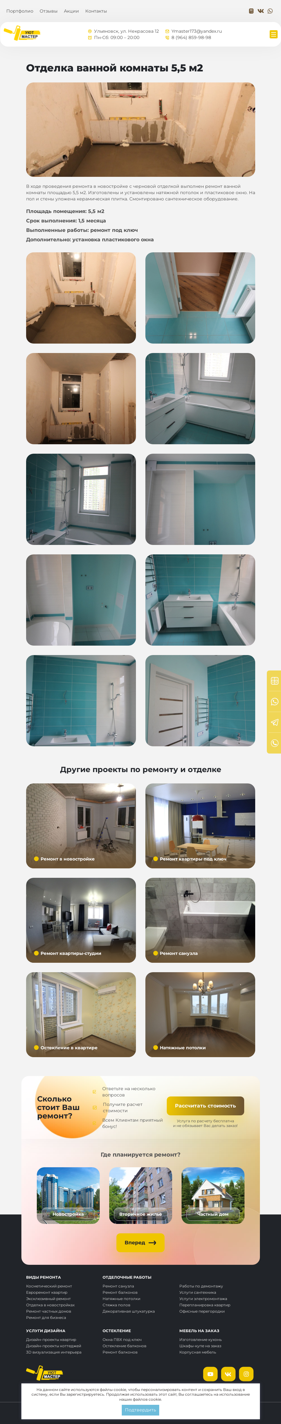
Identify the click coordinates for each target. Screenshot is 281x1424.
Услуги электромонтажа (203, 1298)
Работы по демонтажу (201, 1286)
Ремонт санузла (118, 1286)
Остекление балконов (124, 1345)
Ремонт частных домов (48, 1311)
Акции (71, 11)
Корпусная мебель (197, 1352)
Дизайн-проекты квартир (51, 1339)
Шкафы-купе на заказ (200, 1345)
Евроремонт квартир (46, 1292)
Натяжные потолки (121, 1298)
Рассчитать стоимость (205, 1106)
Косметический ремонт (49, 1286)
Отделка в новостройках (50, 1305)
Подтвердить (140, 1410)
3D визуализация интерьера (53, 1352)
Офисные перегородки (202, 1311)
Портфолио (19, 11)
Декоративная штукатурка (129, 1311)
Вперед (135, 1243)
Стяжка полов (116, 1305)
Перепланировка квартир (204, 1305)
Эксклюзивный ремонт (48, 1298)
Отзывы (49, 11)
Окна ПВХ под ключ (122, 1339)
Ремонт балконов (120, 1292)
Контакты (96, 11)
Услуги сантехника (197, 1292)
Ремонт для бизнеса (46, 1317)
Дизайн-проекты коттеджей (53, 1345)
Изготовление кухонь (200, 1339)
